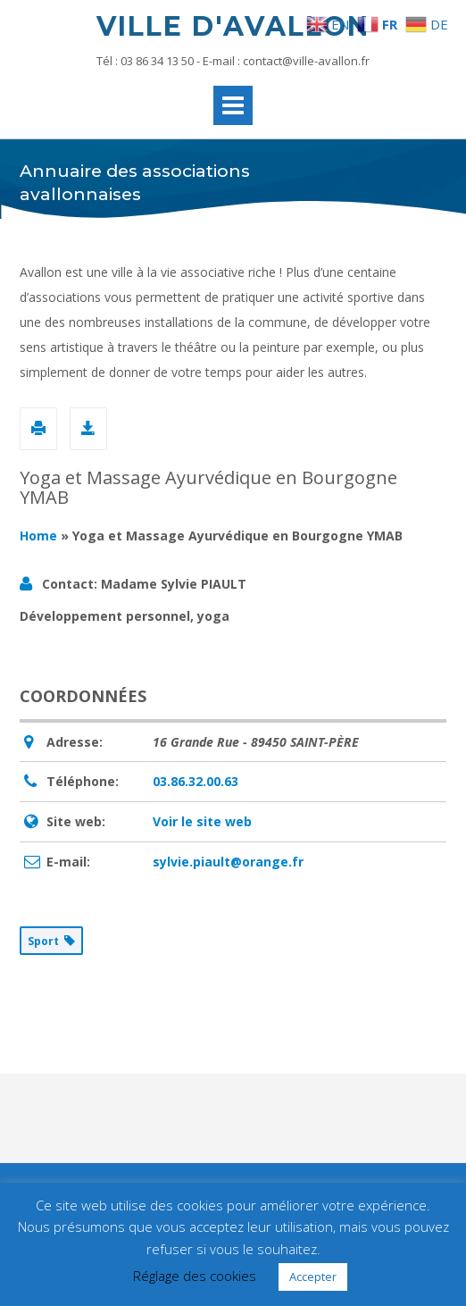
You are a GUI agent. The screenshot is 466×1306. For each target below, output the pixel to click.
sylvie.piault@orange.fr (228, 861)
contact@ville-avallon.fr (306, 61)
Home (38, 535)
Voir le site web (202, 821)
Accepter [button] (313, 1276)
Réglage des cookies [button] (194, 1276)
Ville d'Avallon (233, 26)
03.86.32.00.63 (195, 781)
